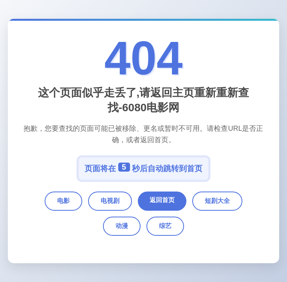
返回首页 (162, 200)
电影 (63, 200)
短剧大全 (217, 200)
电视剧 (110, 200)
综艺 (165, 225)
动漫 (122, 225)
